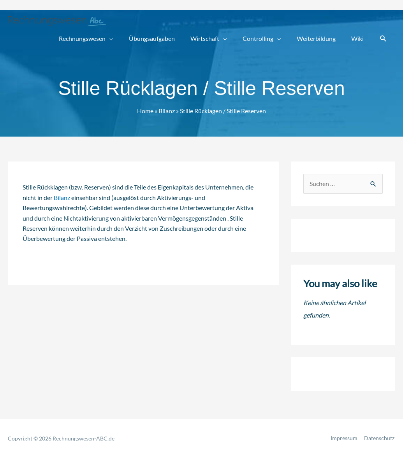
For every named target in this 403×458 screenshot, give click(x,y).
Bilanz (62, 197)
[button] (383, 39)
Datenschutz (380, 438)
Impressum (344, 438)
